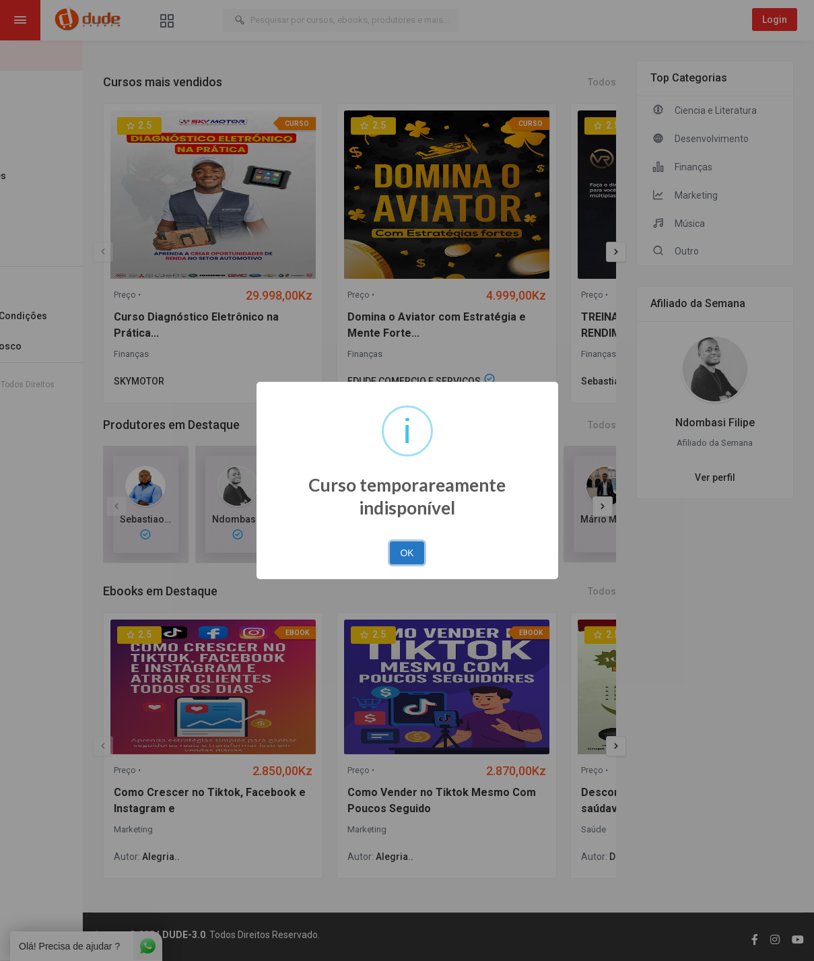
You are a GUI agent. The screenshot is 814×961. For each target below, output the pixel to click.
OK (406, 553)
